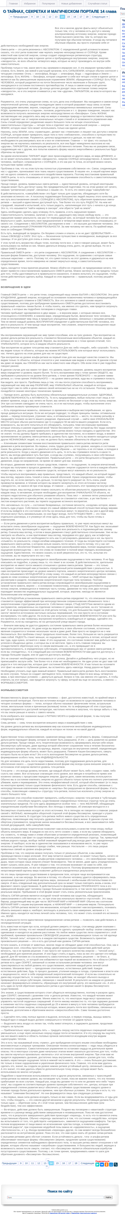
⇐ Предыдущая (19, 16)
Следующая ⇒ (100, 16)
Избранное (30, 3)
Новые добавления (71, 3)
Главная (13, 3)
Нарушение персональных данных (84, 1213)
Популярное (48, 3)
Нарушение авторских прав (60, 1213)
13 (56, 16)
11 (43, 16)
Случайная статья (97, 3)
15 (68, 16)
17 (81, 16)
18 (87, 16)
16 (74, 16)
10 (37, 16)
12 (50, 16)
